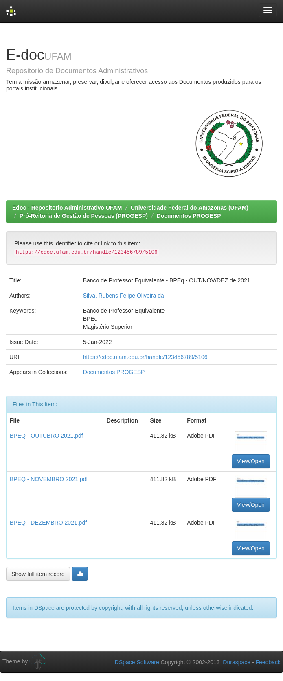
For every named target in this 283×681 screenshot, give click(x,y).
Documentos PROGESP (189, 215)
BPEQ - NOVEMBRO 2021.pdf (49, 479)
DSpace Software (137, 662)
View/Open (251, 461)
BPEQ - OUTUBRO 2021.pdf (46, 435)
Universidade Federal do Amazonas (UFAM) (189, 207)
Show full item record (38, 574)
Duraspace (236, 662)
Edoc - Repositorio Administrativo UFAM (67, 207)
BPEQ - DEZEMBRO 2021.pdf (48, 522)
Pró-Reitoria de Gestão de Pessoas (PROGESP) (84, 215)
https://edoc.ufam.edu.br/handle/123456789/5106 (145, 357)
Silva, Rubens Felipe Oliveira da (123, 295)
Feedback (268, 662)
